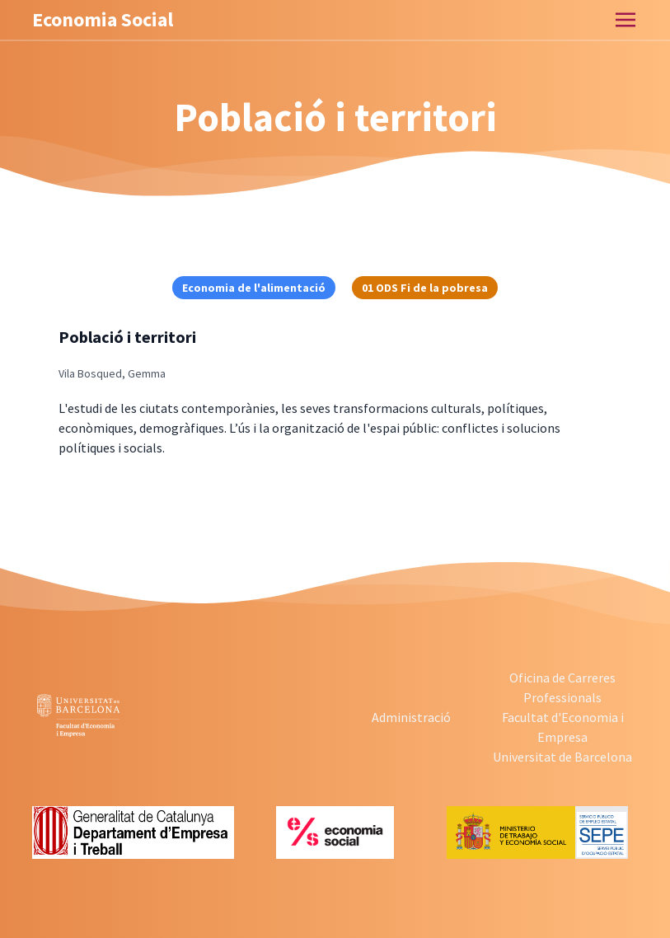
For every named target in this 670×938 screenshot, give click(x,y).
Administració (411, 717)
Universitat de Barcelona (562, 756)
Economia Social (102, 19)
